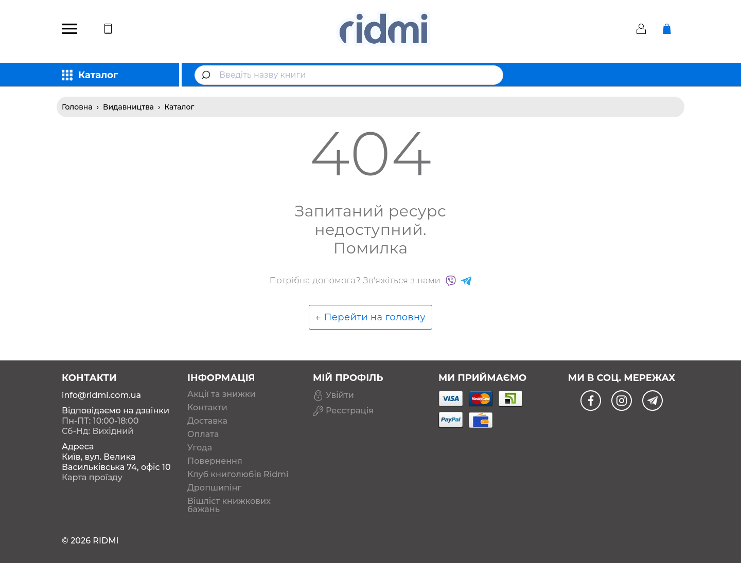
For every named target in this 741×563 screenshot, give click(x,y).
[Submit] (207, 75)
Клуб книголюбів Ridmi (237, 474)
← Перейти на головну (370, 317)
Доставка (207, 421)
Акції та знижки (221, 394)
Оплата (203, 434)
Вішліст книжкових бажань (229, 505)
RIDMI (105, 541)
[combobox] (349, 75)
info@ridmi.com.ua (101, 395)
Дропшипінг (214, 488)
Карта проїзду (92, 477)
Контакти (207, 408)
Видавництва (128, 107)
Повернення (214, 461)
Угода (199, 448)
